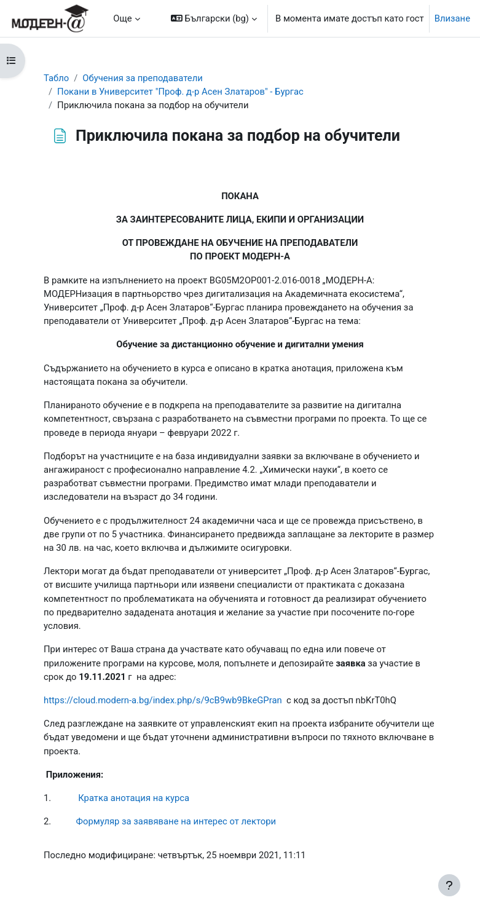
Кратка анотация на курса (133, 797)
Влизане (452, 18)
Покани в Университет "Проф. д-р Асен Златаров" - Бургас (180, 91)
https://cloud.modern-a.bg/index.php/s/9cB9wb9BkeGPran (163, 700)
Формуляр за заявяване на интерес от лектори (176, 821)
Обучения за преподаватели (142, 78)
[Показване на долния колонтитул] (449, 885)
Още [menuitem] (122, 18)
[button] (214, 18)
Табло (56, 78)
